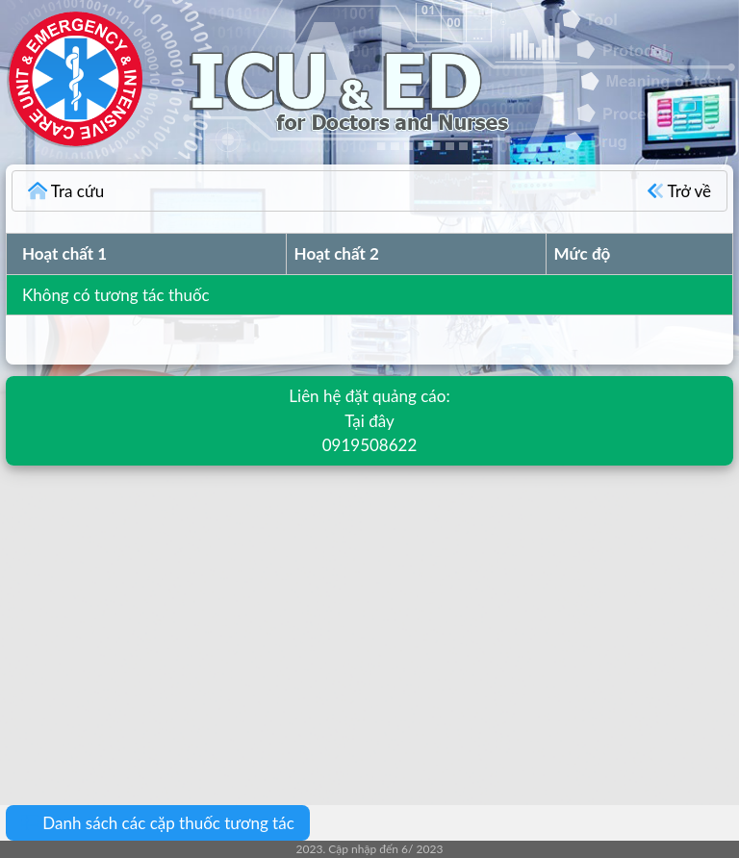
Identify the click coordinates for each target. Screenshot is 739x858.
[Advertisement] (369, 621)
